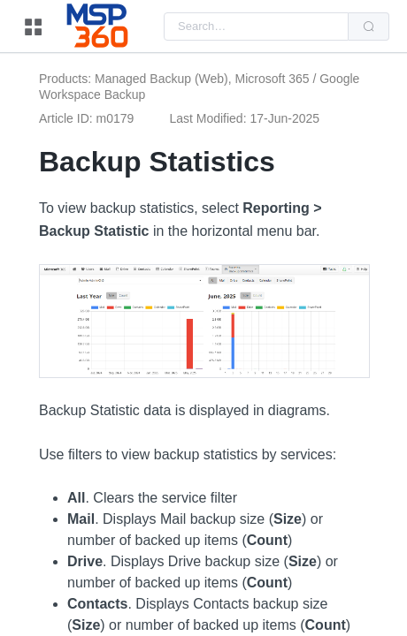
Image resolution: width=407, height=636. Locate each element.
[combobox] (256, 26)
